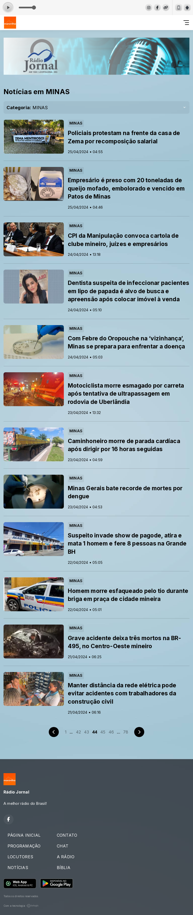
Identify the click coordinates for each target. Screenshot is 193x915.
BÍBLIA (63, 867)
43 (86, 732)
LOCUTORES (20, 856)
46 (111, 732)
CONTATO (67, 835)
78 (125, 732)
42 (78, 732)
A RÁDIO (66, 856)
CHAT (63, 845)
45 (102, 732)
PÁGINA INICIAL (24, 835)
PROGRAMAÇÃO (24, 845)
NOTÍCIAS (18, 867)
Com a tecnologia (21, 905)
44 (94, 732)
